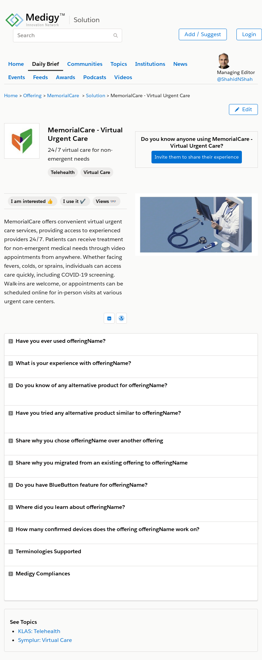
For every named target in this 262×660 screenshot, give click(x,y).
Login (249, 34)
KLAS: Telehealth (39, 631)
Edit (243, 109)
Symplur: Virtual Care (45, 640)
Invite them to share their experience (197, 157)
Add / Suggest (203, 34)
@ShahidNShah (235, 79)
